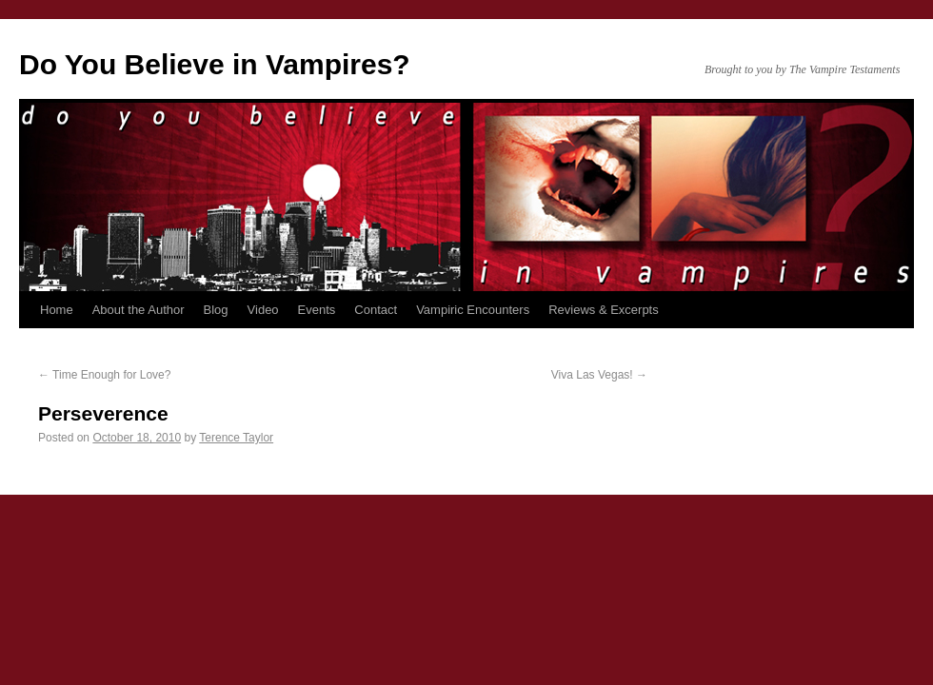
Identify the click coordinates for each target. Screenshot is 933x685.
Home (56, 310)
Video (263, 310)
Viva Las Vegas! (599, 375)
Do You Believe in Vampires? (214, 64)
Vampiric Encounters (472, 310)
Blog (216, 310)
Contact (375, 310)
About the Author (138, 310)
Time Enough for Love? (104, 375)
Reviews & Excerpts (603, 310)
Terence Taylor (236, 437)
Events (317, 310)
